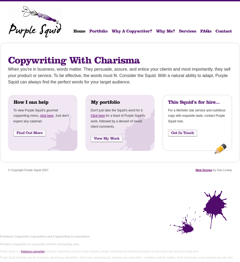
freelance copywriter (33, 251)
